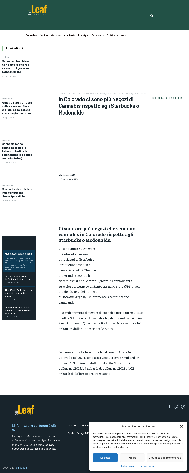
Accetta (105, 457)
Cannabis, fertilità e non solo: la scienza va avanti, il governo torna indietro (15, 66)
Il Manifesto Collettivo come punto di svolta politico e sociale (18, 293)
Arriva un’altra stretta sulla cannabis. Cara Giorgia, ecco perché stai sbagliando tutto (17, 108)
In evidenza (7, 98)
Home (62, 93)
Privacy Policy (147, 466)
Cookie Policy (127, 466)
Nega (132, 457)
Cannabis (72, 93)
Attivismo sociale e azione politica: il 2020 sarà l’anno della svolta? (18, 310)
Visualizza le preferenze (165, 457)
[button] (181, 426)
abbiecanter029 (67, 175)
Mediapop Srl (21, 467)
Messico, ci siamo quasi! (18, 253)
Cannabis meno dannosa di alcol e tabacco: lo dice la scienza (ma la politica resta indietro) (17, 151)
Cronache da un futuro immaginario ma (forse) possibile (17, 192)
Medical (5, 57)
